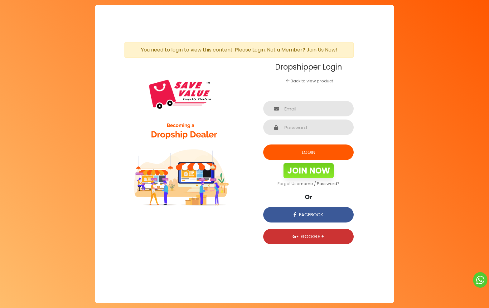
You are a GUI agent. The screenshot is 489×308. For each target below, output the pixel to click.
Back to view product (309, 81)
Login (308, 152)
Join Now (308, 170)
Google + (308, 236)
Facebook (308, 214)
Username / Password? (316, 184)
